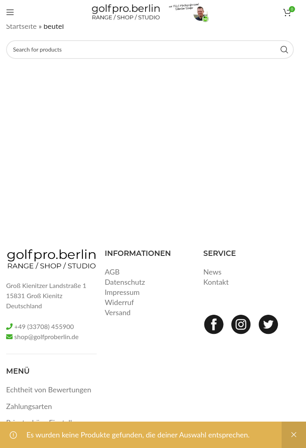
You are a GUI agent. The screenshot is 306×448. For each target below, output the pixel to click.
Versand (118, 312)
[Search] (150, 49)
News (212, 271)
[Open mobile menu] (10, 12)
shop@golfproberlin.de (46, 336)
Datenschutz (125, 281)
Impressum (122, 292)
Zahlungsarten (29, 406)
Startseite (21, 26)
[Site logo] (126, 11)
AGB (112, 271)
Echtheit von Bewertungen (48, 389)
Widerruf (119, 302)
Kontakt (215, 281)
